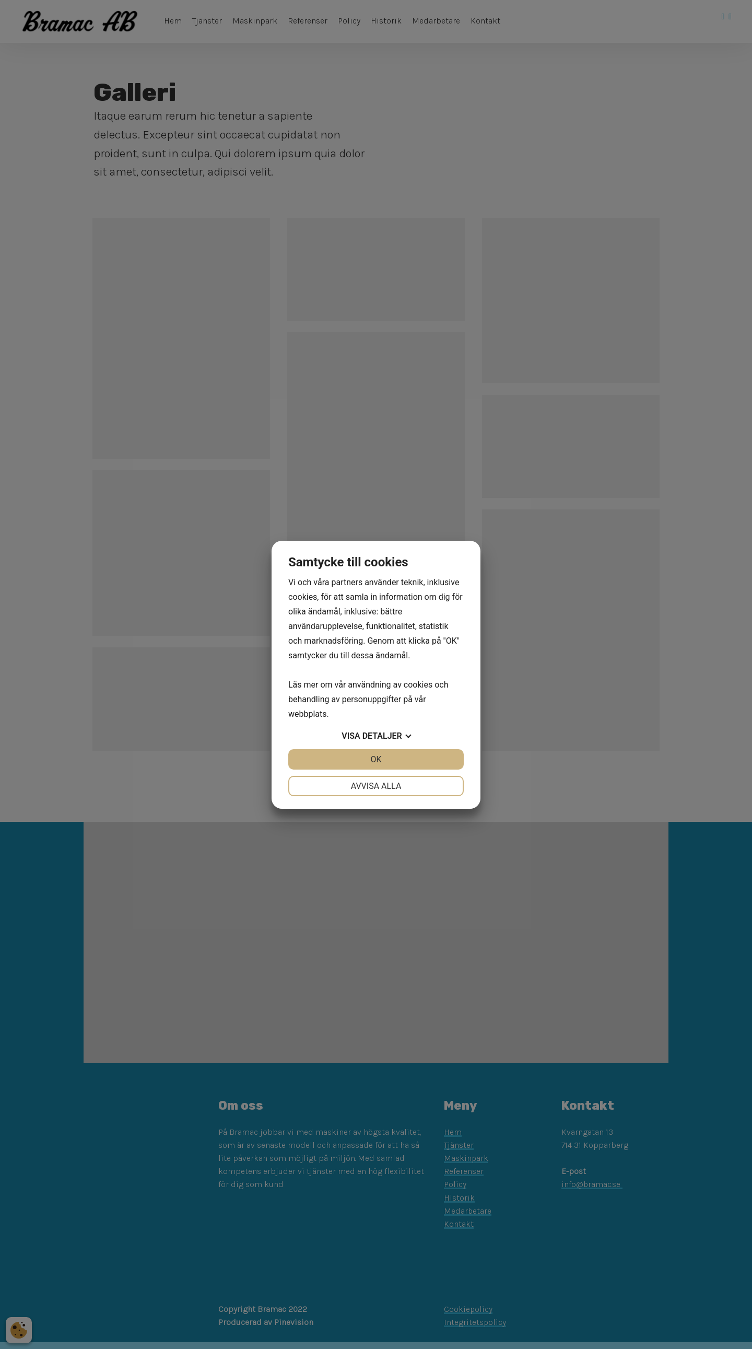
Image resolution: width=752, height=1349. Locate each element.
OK (375, 759)
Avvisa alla (376, 786)
